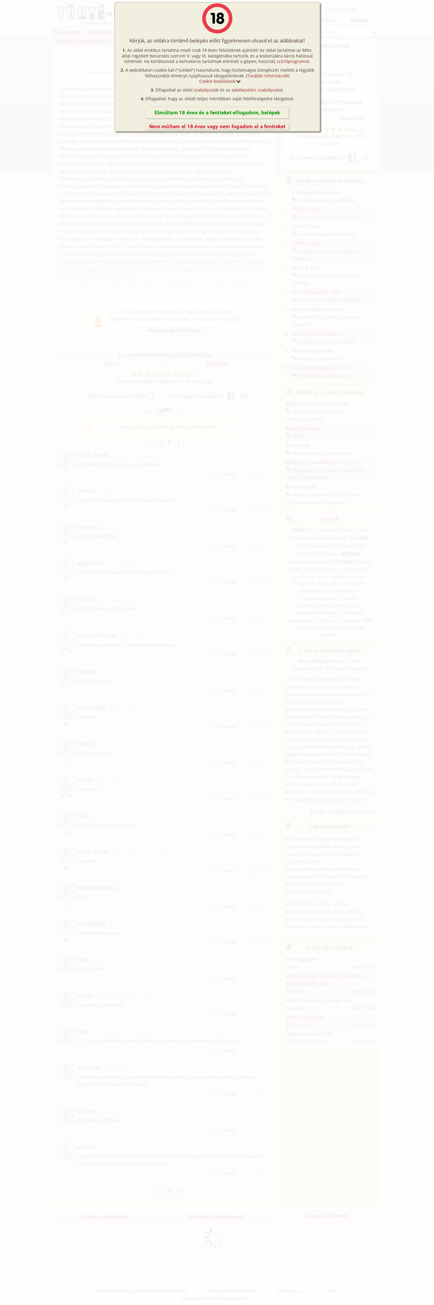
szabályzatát (206, 90)
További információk (267, 76)
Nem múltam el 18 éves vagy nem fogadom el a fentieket (217, 126)
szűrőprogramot (293, 61)
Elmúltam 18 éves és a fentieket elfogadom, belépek (217, 113)
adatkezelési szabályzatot (257, 90)
